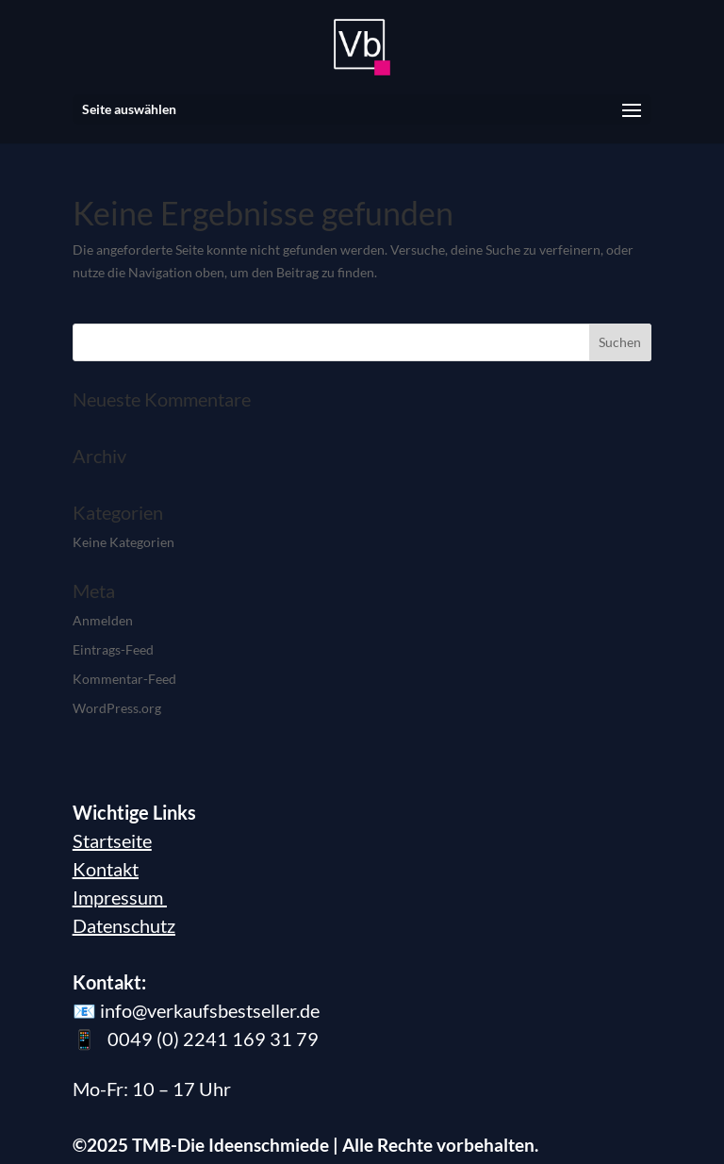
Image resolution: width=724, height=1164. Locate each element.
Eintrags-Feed (113, 649)
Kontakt (106, 868)
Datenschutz (124, 925)
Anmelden (103, 620)
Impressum (120, 897)
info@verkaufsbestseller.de (210, 1010)
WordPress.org (117, 708)
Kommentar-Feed (124, 679)
